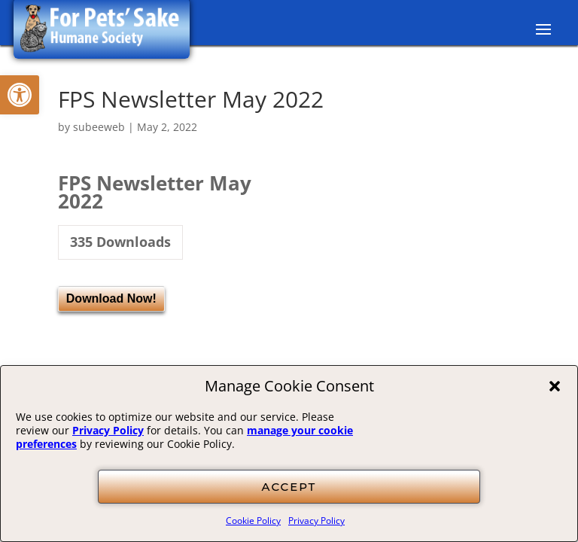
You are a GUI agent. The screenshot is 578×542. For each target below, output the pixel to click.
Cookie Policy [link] (253, 520)
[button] (554, 386)
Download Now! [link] (111, 298)
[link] (19, 94)
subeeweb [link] (99, 127)
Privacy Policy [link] (108, 430)
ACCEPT (289, 487)
